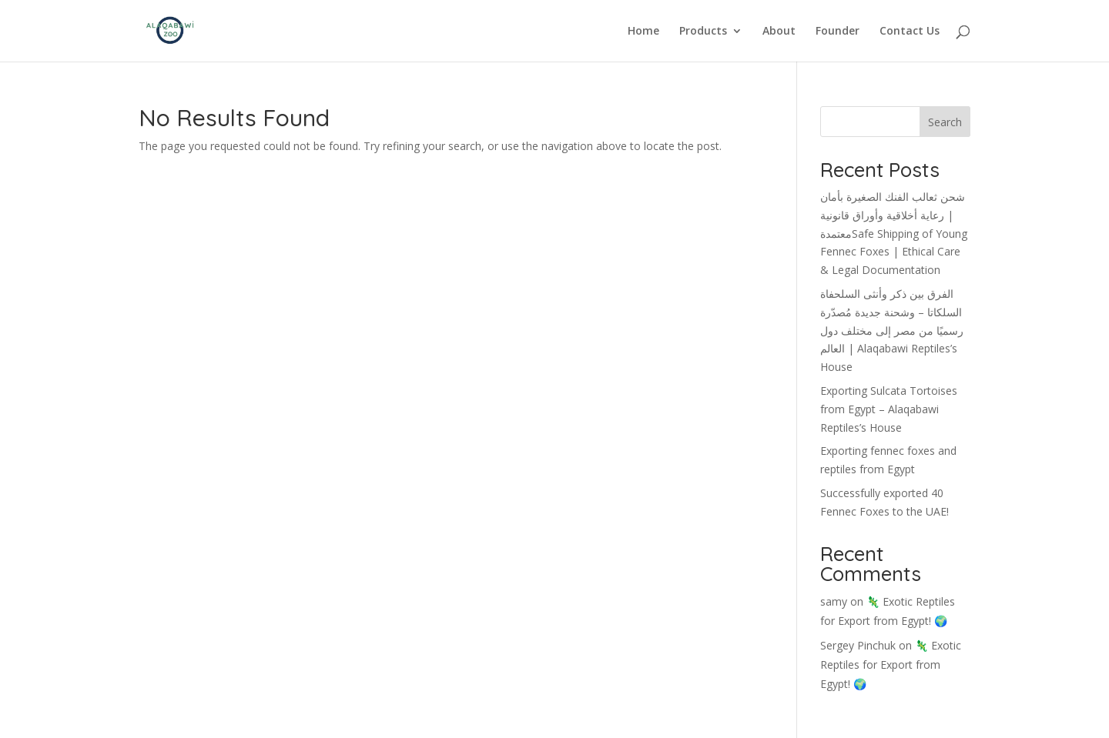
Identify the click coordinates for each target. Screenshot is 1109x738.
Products (703, 31)
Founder (837, 31)
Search (945, 122)
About (779, 31)
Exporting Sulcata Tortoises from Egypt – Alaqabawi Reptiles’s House (888, 409)
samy (833, 601)
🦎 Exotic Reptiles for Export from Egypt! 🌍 (890, 664)
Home (643, 31)
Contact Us (909, 31)
